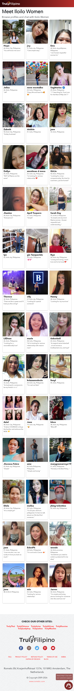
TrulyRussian (62, 626)
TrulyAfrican (48, 626)
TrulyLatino (37, 629)
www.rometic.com (37, 682)
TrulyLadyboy (24, 629)
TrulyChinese (23, 626)
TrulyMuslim (50, 629)
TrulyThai (10, 626)
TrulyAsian (36, 626)
